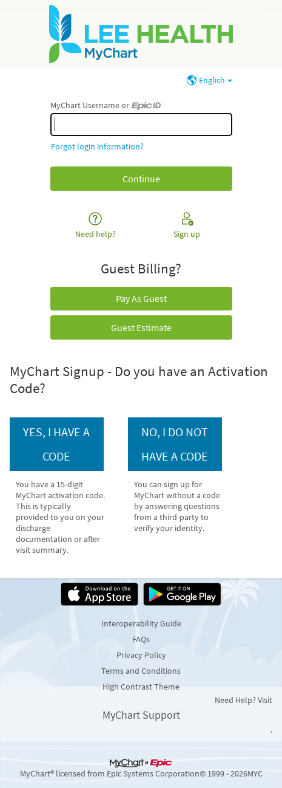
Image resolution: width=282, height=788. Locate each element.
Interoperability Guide (141, 623)
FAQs (141, 639)
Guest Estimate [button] (141, 327)
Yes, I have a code (56, 444)
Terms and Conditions (141, 670)
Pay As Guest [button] (141, 298)
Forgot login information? (97, 146)
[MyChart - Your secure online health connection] (141, 34)
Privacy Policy (141, 654)
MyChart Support (141, 715)
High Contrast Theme (141, 686)
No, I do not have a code (174, 444)
